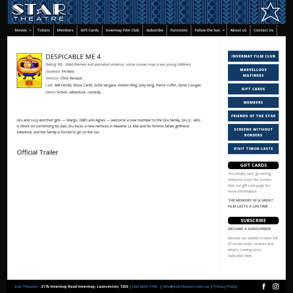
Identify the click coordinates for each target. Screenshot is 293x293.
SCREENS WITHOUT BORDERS (253, 132)
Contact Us (263, 30)
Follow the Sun (207, 30)
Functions (178, 30)
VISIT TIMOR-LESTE (253, 148)
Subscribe (154, 30)
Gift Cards (90, 30)
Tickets (43, 30)
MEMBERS (253, 102)
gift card (248, 185)
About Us (238, 30)
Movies (21, 30)
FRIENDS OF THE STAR (253, 115)
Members (65, 30)
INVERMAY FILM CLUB (253, 56)
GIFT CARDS (253, 88)
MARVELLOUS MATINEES (253, 72)
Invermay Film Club (122, 30)
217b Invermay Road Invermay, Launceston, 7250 (71, 286)
